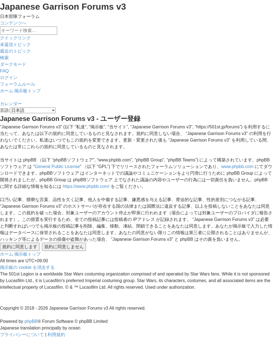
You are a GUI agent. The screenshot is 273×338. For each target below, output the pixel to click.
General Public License (57, 166)
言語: (5, 110)
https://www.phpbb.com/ (86, 186)
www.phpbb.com (237, 166)
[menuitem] (15, 44)
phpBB (31, 321)
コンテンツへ (13, 23)
